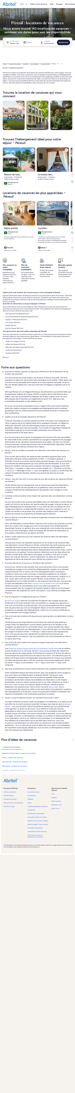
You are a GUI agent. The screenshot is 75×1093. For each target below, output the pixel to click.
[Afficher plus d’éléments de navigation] (58, 64)
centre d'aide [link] (53, 687)
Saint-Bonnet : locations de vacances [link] (15, 762)
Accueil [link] (5, 68)
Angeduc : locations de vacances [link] (13, 770)
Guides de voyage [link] (9, 806)
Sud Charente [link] (34, 64)
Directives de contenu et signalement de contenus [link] (35, 836)
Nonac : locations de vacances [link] (12, 758)
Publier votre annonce (38, 4)
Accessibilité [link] (31, 810)
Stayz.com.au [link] (55, 808)
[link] (32, 150)
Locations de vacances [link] (16, 68)
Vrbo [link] (52, 794)
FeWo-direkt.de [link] (56, 801)
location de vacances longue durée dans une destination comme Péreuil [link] (34, 648)
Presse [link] (30, 803)
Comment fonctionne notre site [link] (37, 831)
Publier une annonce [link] (10, 792)
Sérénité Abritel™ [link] (9, 795)
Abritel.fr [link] (54, 798)
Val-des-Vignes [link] (45, 64)
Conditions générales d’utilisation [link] (38, 806)
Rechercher (63, 42)
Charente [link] (25, 64)
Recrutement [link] (32, 795)
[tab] (11, 747)
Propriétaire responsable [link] (35, 828)
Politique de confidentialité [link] (36, 813)
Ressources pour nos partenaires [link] (13, 803)
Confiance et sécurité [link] (10, 799)
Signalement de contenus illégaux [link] (38, 821)
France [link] (5, 64)
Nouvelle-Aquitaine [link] (15, 64)
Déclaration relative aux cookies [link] (37, 817)
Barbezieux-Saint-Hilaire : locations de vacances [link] (19, 753)
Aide (51, 4)
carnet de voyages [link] (13, 601)
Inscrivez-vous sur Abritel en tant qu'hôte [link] (47, 583)
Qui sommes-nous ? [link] (34, 792)
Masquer (6, 357)
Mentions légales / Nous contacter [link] (38, 824)
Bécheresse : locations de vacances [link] (14, 766)
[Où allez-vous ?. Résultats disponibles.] (13, 42)
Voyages (59, 4)
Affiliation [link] (30, 799)
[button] (37, 288)
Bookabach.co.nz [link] (56, 805)
